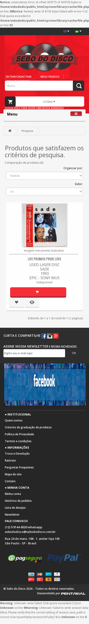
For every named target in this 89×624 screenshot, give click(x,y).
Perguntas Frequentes (19, 467)
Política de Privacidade (19, 434)
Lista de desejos (15, 508)
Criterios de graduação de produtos (28, 427)
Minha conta (13, 494)
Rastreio (10, 460)
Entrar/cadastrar (19, 76)
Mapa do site (13, 474)
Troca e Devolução (17, 454)
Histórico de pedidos (18, 501)
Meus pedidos (49, 76)
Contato (10, 481)
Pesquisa (27, 131)
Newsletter (12, 515)
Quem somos (14, 420)
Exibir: (79, 184)
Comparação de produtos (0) (24, 163)
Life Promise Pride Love (44, 258)
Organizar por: (73, 168)
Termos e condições (18, 441)
